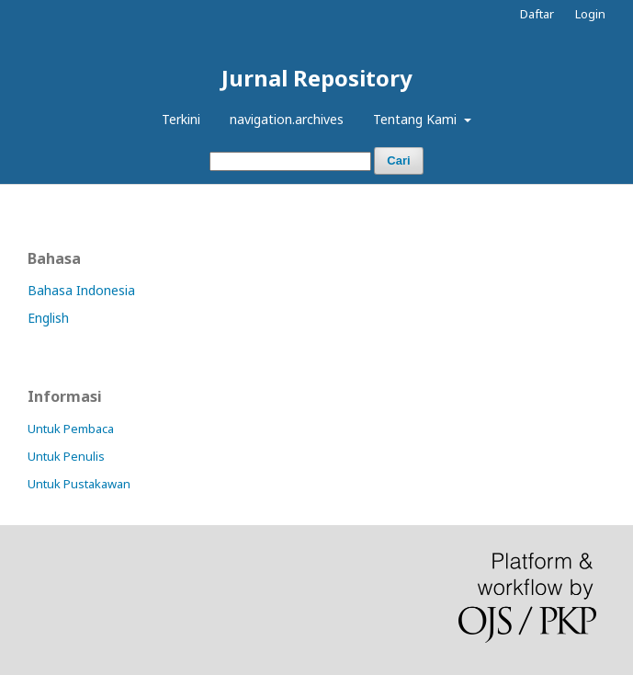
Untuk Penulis (66, 456)
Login (590, 14)
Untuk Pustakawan (79, 483)
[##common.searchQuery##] (290, 161)
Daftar (537, 14)
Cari (398, 160)
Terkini (181, 119)
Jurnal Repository (317, 78)
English (48, 317)
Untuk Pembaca (71, 428)
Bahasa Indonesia (81, 290)
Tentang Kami (416, 119)
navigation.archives (287, 119)
